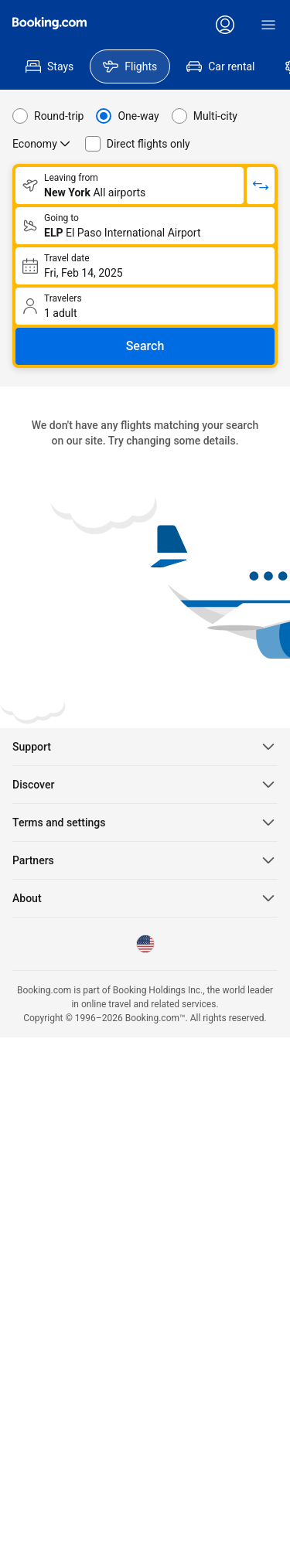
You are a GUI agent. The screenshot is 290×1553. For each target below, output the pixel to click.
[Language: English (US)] (145, 944)
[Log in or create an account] (225, 24)
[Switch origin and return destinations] (261, 185)
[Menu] (268, 24)
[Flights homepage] (49, 23)
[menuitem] (49, 66)
